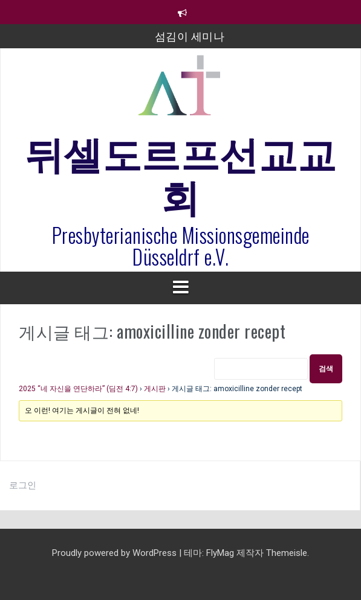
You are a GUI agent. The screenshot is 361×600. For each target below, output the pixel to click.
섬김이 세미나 (190, 35)
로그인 (22, 485)
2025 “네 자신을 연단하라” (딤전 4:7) (78, 389)
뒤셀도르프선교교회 (181, 172)
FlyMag (220, 552)
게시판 (155, 389)
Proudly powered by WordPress (115, 552)
